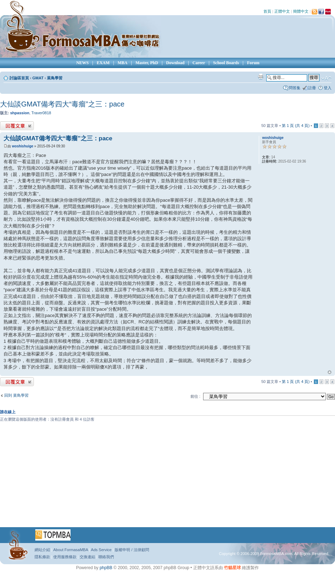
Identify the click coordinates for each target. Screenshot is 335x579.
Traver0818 (41, 113)
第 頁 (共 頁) (296, 125)
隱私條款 (42, 557)
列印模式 (260, 76)
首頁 (267, 11)
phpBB (105, 567)
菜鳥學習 (54, 78)
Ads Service (101, 550)
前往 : (195, 396)
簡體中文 (301, 11)
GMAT (38, 78)
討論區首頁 (19, 78)
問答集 (294, 88)
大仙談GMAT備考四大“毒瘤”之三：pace (62, 104)
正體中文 (282, 11)
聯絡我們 (106, 557)
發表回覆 (17, 125)
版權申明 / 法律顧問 (132, 550)
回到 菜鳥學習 (16, 395)
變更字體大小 (326, 78)
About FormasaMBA (70, 550)
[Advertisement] (155, 477)
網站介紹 (42, 550)
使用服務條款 (65, 557)
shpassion (19, 113)
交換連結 (87, 557)
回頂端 (329, 372)
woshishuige (23, 146)
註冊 (312, 88)
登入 (327, 88)
